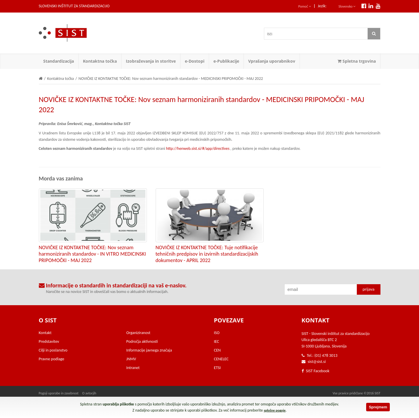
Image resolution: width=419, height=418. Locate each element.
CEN (217, 350)
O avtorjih (89, 393)
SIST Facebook (316, 370)
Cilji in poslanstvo (53, 350)
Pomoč (304, 6)
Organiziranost (138, 332)
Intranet (133, 367)
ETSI (217, 367)
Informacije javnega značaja (149, 350)
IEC (216, 341)
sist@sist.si (317, 361)
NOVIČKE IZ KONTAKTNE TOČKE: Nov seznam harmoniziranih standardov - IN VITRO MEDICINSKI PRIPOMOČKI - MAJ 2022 (92, 254)
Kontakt (45, 332)
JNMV (131, 358)
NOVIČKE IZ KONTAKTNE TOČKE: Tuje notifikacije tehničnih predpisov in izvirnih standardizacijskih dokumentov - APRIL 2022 (207, 254)
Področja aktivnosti (142, 341)
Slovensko (347, 6)
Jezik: (322, 5)
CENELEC (221, 358)
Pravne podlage (52, 358)
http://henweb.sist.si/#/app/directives (198, 148)
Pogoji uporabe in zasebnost (59, 393)
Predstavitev (49, 341)
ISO (217, 332)
